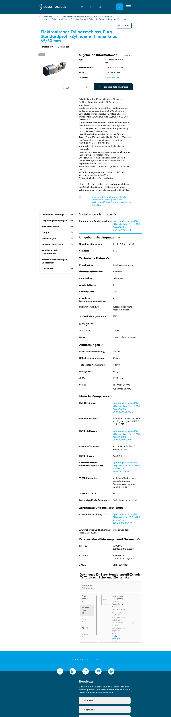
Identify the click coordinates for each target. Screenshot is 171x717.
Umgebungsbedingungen (58, 220)
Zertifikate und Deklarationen (58, 252)
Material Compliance (58, 244)
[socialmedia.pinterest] (111, 671)
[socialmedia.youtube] (98, 671)
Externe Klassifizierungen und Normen (58, 261)
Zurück (123, 25)
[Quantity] (85, 86)
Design (58, 232)
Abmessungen (58, 238)
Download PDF (112, 77)
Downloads (63, 46)
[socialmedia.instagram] (85, 671)
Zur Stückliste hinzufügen (113, 86)
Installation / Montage (58, 214)
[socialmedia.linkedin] (73, 671)
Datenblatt (47, 46)
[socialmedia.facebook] (60, 671)
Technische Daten (58, 226)
